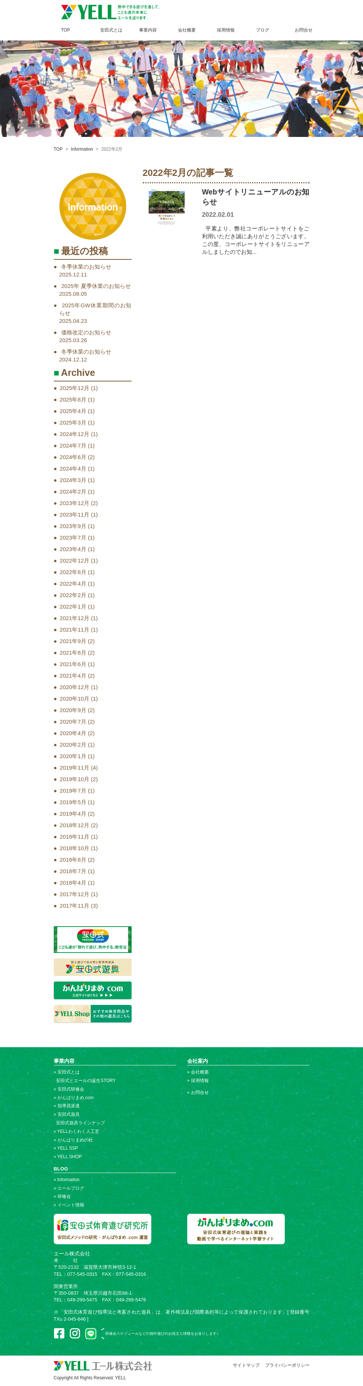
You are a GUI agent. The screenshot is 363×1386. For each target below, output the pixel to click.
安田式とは (111, 30)
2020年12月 (74, 687)
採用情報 (226, 30)
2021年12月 (74, 618)
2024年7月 (73, 445)
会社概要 (187, 30)
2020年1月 (73, 756)
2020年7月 (73, 721)
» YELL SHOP (68, 1156)
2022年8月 (73, 572)
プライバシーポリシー (287, 1365)
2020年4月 (73, 733)
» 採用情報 (198, 1080)
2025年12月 (74, 388)
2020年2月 (73, 744)
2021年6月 (73, 664)
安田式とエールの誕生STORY (85, 1080)
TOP (65, 30)
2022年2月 (73, 595)
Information (82, 149)
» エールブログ (69, 1188)
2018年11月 (74, 836)
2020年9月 (73, 710)
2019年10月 (74, 779)
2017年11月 (74, 905)
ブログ (262, 30)
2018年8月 (73, 859)
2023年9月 (73, 526)
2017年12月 (74, 894)
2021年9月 (73, 641)
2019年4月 (73, 813)
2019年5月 (73, 802)
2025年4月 (73, 411)
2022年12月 (74, 560)
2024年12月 (74, 434)
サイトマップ (246, 1365)
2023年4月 (73, 549)
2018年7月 (73, 871)
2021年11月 (74, 629)
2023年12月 (74, 503)
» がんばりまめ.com (74, 1097)
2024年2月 (73, 491)
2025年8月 (73, 399)
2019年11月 (74, 767)
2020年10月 (74, 698)
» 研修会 (62, 1196)
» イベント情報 (69, 1205)
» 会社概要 (198, 1072)
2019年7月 (73, 790)
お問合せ (304, 30)
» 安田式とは (67, 1072)
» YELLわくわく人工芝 (76, 1131)
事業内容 (148, 30)
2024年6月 (73, 457)
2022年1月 (73, 606)
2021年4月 (73, 675)
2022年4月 (73, 583)
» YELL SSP (66, 1148)
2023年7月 (73, 537)
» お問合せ (198, 1092)
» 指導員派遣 (67, 1105)
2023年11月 (74, 514)
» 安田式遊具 (67, 1114)
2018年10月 (74, 848)
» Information (67, 1179)
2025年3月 (73, 422)
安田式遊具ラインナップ (79, 1122)
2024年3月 (73, 480)
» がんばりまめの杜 (73, 1140)
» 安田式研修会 (69, 1089)
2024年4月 (73, 468)
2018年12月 (74, 825)
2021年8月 (73, 652)
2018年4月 (73, 882)
